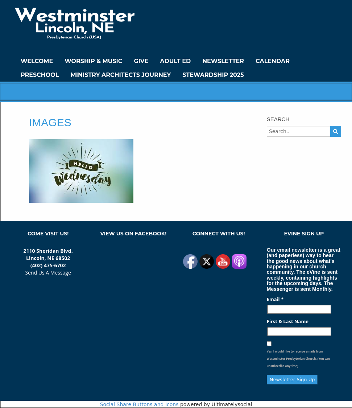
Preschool (40, 74)
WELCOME (37, 61)
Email (275, 299)
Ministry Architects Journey (120, 74)
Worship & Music (93, 61)
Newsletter (223, 61)
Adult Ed (175, 61)
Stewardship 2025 (213, 74)
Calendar (273, 61)
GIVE (141, 61)
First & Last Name (287, 321)
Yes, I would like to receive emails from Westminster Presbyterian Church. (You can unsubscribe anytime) (298, 358)
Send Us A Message (48, 272)
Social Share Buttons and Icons (139, 404)
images (50, 122)
